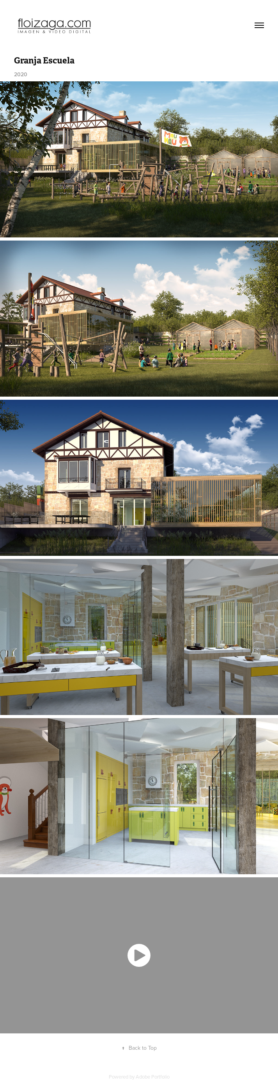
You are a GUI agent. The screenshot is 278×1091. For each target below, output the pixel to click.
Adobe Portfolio (153, 1076)
